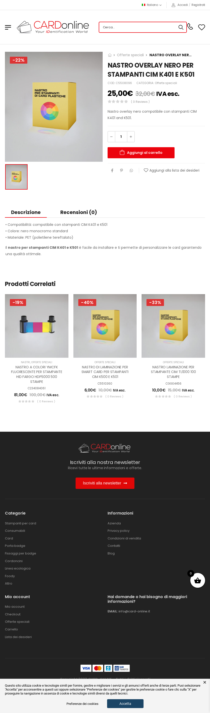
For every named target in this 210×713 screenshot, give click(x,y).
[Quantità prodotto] (121, 136)
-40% (87, 302)
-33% (155, 302)
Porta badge (15, 546)
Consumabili (15, 531)
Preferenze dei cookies (82, 704)
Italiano (150, 5)
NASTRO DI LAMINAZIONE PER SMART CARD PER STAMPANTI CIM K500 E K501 (105, 372)
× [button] (204, 682)
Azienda (114, 523)
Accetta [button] (125, 704)
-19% (18, 302)
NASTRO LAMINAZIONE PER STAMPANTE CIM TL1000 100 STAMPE (173, 372)
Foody (10, 576)
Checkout (12, 614)
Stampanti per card (20, 523)
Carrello (11, 629)
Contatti (114, 546)
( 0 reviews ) (140, 101)
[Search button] (181, 27)
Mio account (15, 607)
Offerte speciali (130, 55)
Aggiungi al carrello (144, 152)
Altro (8, 584)
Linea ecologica (18, 568)
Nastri (25, 362)
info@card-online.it (134, 611)
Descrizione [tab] (26, 212)
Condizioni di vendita (124, 538)
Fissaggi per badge (20, 553)
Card (9, 538)
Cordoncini (14, 561)
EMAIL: (113, 611)
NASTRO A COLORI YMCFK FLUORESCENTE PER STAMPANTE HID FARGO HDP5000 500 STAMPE (36, 374)
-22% (19, 60)
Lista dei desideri (18, 637)
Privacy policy (118, 531)
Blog (111, 553)
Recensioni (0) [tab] (78, 212)
